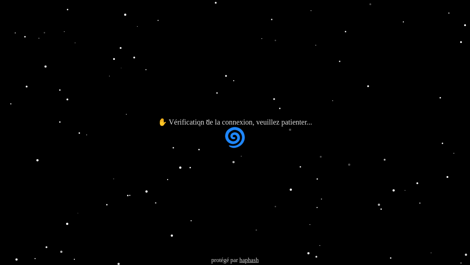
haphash (248, 260)
